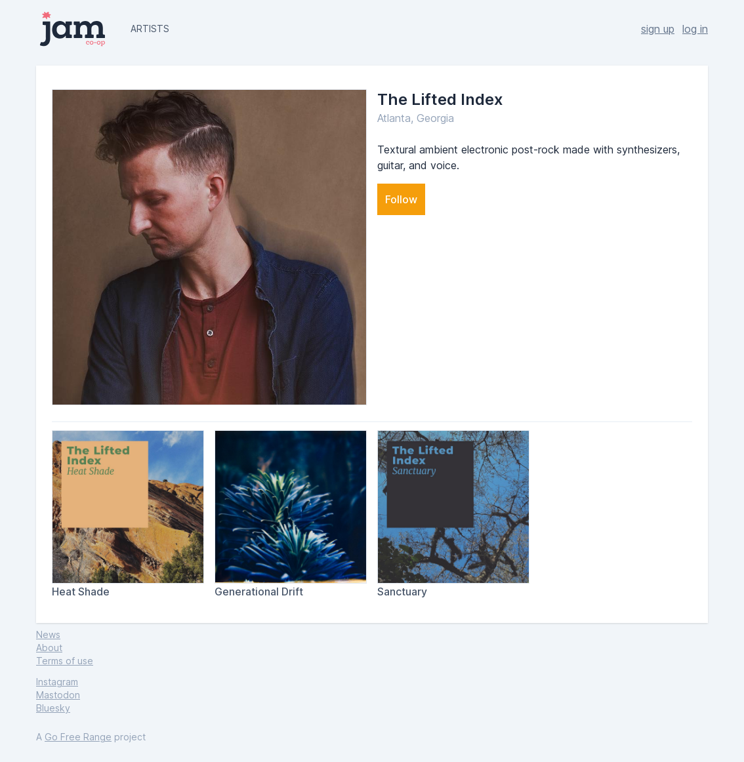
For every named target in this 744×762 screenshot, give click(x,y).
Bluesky (53, 707)
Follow (401, 199)
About (49, 647)
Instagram (57, 681)
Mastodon (58, 694)
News (48, 634)
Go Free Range (78, 736)
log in (695, 28)
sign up (657, 28)
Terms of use (64, 660)
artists (150, 28)
